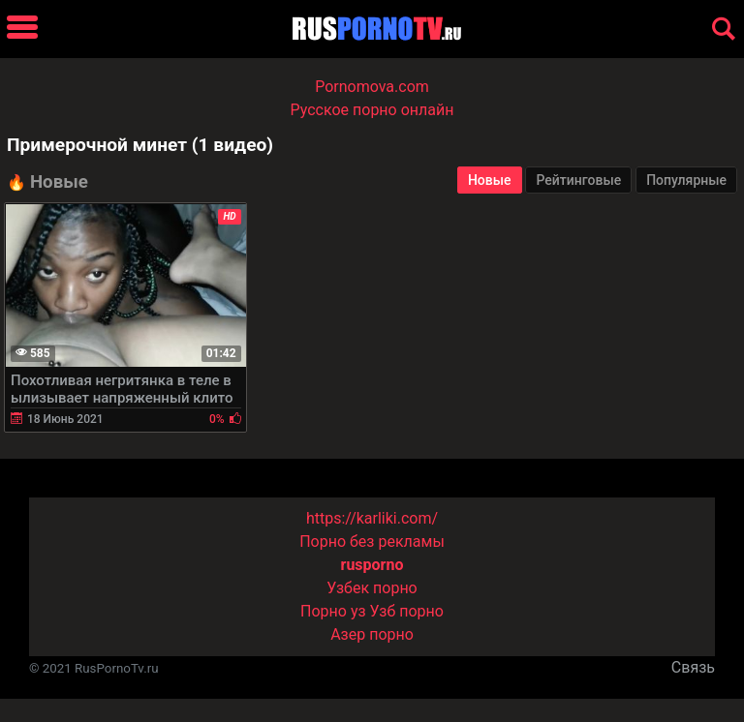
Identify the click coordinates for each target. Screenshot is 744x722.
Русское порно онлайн (372, 110)
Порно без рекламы (372, 541)
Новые (490, 180)
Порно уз (333, 611)
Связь (693, 667)
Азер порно (372, 634)
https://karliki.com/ (372, 518)
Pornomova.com (372, 86)
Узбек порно (372, 588)
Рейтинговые (578, 180)
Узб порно (407, 611)
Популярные (686, 180)
